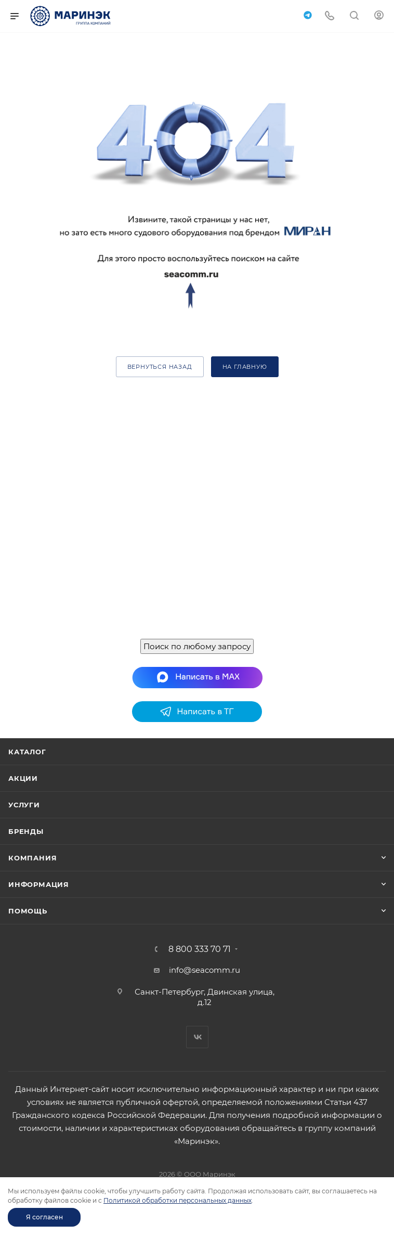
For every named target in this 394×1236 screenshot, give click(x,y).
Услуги (24, 805)
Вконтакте (197, 1037)
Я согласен (44, 1217)
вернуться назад (159, 366)
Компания (32, 858)
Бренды (26, 831)
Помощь (27, 911)
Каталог (27, 752)
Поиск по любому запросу (197, 646)
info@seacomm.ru (204, 970)
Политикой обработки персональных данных (177, 1200)
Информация (38, 884)
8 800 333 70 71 (199, 949)
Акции (23, 778)
